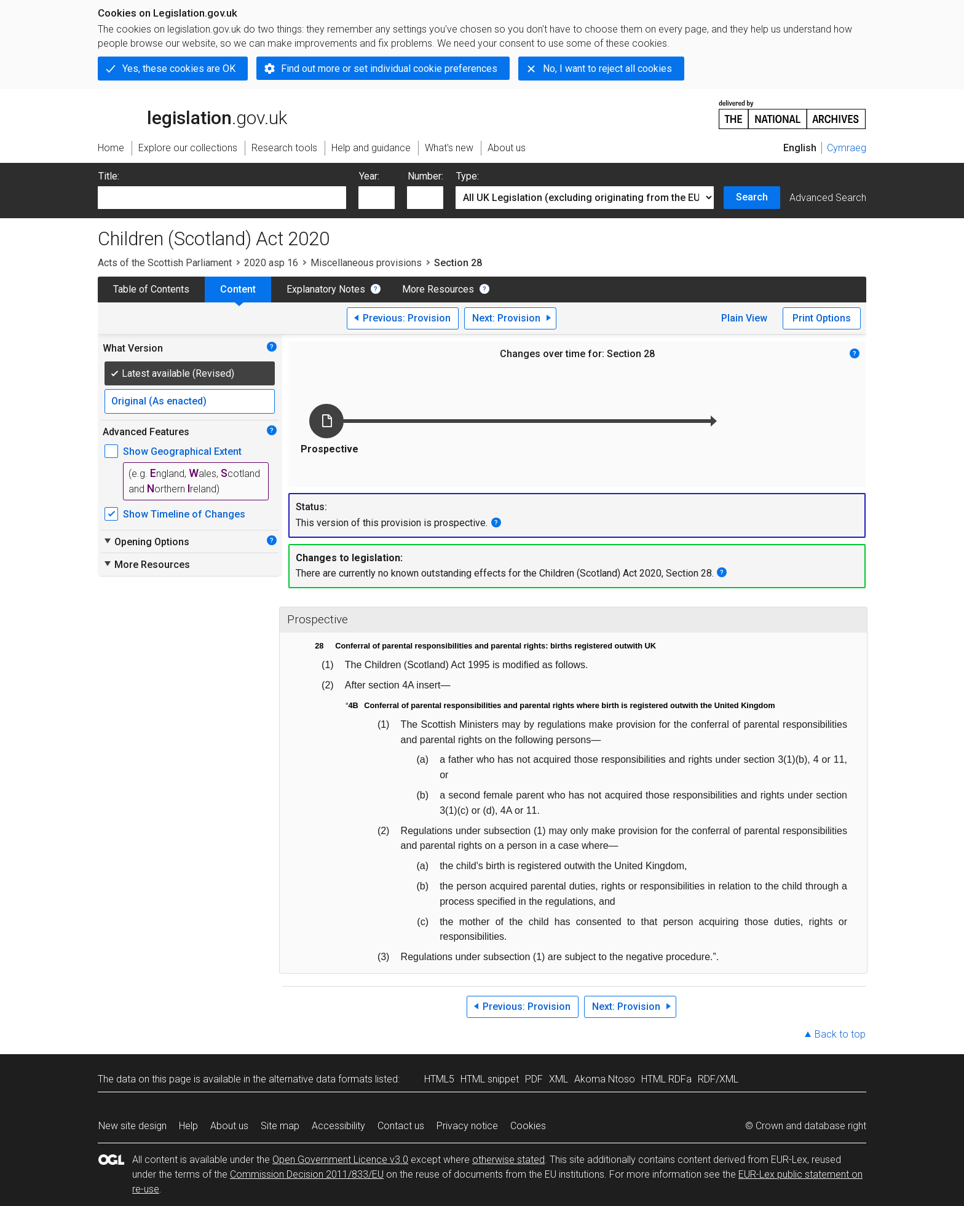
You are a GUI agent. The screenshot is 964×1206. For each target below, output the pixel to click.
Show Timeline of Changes (184, 514)
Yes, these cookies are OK (178, 68)
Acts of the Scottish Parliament (165, 263)
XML (558, 1079)
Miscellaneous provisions (366, 263)
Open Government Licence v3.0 (340, 1159)
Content (238, 289)
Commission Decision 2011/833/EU (307, 1174)
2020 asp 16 (271, 263)
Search (752, 197)
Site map (280, 1126)
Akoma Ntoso (604, 1079)
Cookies (528, 1126)
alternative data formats (321, 1079)
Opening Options (146, 541)
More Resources (438, 289)
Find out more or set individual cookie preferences (389, 68)
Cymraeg (846, 148)
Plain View (744, 318)
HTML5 (439, 1079)
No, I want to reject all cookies (607, 68)
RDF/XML (718, 1079)
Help (188, 1126)
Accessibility (338, 1126)
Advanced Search (827, 197)
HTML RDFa (666, 1079)
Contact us (400, 1126)
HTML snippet (489, 1079)
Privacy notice (467, 1126)
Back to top (840, 1034)
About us (229, 1126)
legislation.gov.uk (192, 113)
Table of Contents (151, 289)
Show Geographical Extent (182, 451)
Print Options (821, 318)
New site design (132, 1126)
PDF (534, 1079)
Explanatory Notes (325, 289)
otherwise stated (508, 1159)
